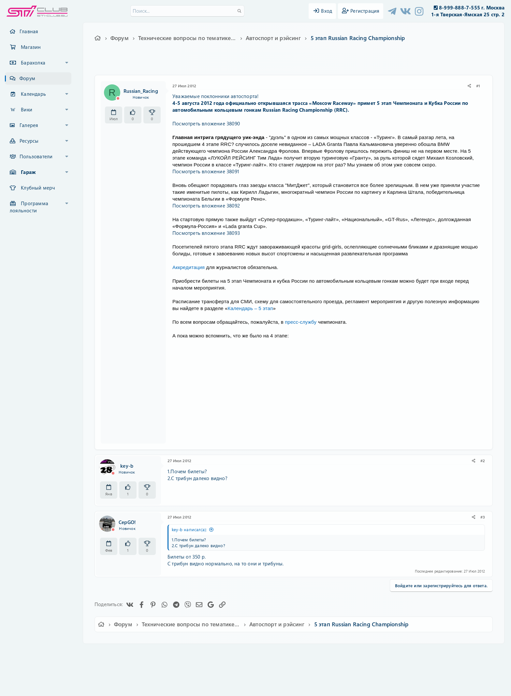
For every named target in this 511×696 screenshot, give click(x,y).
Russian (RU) (160, 653)
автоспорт (315, 64)
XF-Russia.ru (29, 666)
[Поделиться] (469, 86)
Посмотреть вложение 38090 (206, 123)
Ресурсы (29, 140)
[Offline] (118, 98)
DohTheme (272, 687)
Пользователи (36, 156)
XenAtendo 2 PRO (230, 677)
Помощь (349, 653)
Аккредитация (188, 267)
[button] (66, 63)
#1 (478, 85)
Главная (29, 31)
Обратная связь (198, 653)
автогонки (290, 64)
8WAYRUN (285, 671)
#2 (482, 460)
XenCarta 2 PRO (230, 671)
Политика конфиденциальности (299, 653)
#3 (482, 516)
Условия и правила (240, 653)
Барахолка (33, 62)
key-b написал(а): (189, 529)
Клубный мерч (38, 187)
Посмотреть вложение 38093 (206, 233)
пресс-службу (300, 322)
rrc (272, 64)
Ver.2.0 (129, 653)
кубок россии (343, 64)
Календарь (33, 94)
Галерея (29, 125)
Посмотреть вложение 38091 (205, 171)
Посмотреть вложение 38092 (206, 205)
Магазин (31, 47)
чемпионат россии (379, 64)
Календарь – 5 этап (250, 308)
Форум (27, 78)
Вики (26, 109)
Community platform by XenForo (255, 662)
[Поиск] (187, 11)
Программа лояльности (29, 207)
